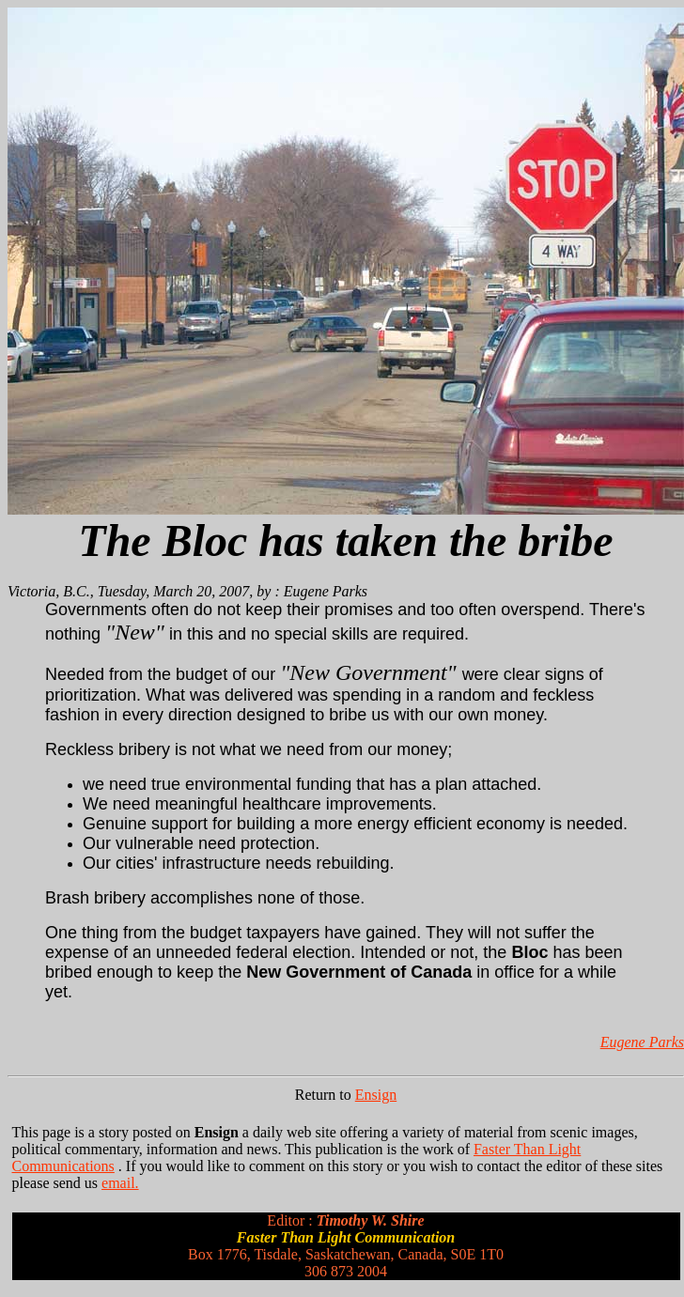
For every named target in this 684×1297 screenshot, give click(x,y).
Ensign (375, 1095)
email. (120, 1183)
